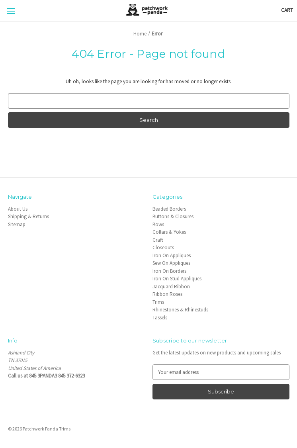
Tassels (159, 317)
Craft (157, 240)
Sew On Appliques (171, 263)
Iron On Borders (169, 271)
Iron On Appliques (171, 255)
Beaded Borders (169, 208)
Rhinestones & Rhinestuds (180, 309)
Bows (158, 224)
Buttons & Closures (172, 216)
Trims (158, 302)
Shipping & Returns (28, 216)
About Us (17, 208)
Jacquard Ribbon (171, 286)
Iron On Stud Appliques (176, 278)
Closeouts (163, 247)
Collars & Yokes (169, 232)
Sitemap (16, 224)
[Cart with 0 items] (287, 10)
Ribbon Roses (167, 294)
